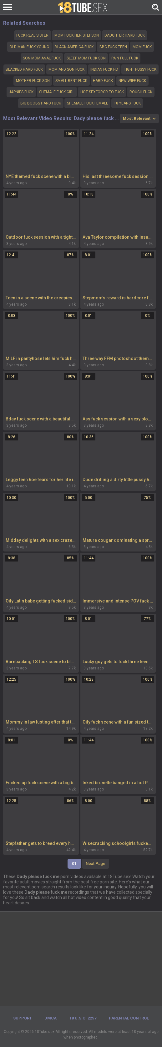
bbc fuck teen (113, 47)
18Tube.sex (44, 1031)
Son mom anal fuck (42, 58)
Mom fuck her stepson (76, 35)
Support (22, 1018)
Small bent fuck (71, 81)
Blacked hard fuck (24, 69)
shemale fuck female (87, 103)
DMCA (50, 1018)
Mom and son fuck (66, 69)
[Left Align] (9, 7)
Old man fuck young (29, 47)
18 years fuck (127, 103)
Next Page (95, 863)
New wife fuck (132, 81)
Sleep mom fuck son (86, 58)
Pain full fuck (124, 58)
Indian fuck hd (104, 69)
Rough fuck (140, 92)
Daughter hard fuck (124, 35)
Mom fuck (142, 47)
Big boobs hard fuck (40, 103)
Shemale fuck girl (56, 92)
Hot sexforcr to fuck (102, 92)
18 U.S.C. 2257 (82, 1018)
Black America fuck (74, 47)
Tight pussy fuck (140, 69)
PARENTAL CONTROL (129, 1018)
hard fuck (103, 81)
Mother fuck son (33, 81)
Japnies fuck (21, 92)
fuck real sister (32, 35)
